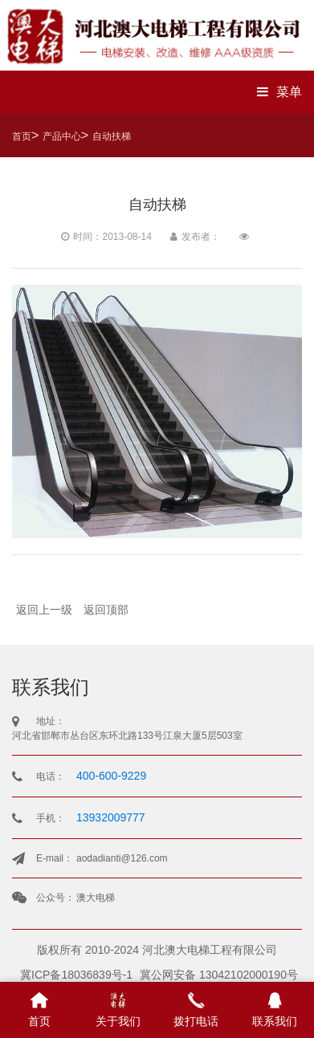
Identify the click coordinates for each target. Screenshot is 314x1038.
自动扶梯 (111, 136)
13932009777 (110, 817)
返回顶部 (106, 609)
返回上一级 (44, 609)
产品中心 (62, 136)
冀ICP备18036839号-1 (76, 974)
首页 (21, 136)
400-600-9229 (111, 775)
